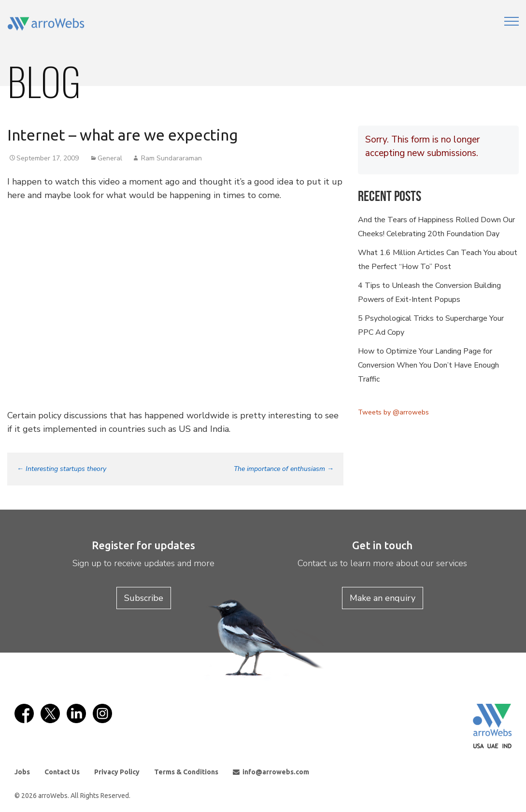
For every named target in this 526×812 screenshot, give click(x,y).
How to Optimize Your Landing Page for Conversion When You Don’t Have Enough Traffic (428, 365)
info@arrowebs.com (271, 772)
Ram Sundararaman (171, 158)
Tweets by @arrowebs (393, 412)
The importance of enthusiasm (284, 468)
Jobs (22, 772)
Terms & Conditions (186, 772)
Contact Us (62, 772)
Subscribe (143, 598)
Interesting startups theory (61, 468)
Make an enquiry (382, 598)
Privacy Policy (117, 772)
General (110, 158)
